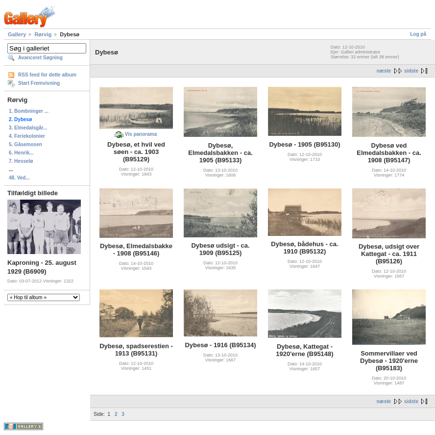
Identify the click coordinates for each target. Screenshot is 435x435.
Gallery (17, 34)
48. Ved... (19, 177)
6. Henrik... (21, 152)
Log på (418, 34)
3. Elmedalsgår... (28, 127)
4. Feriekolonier (27, 136)
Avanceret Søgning (40, 57)
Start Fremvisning (39, 83)
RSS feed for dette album (47, 74)
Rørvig (42, 34)
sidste (411, 71)
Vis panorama (141, 134)
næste (384, 71)
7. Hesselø (21, 161)
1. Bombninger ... (28, 111)
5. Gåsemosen (25, 144)
